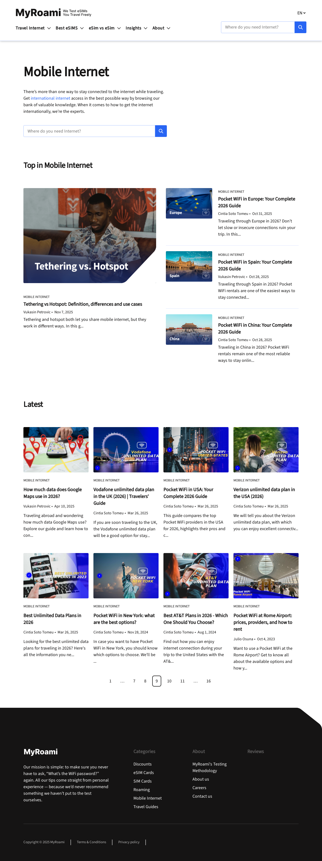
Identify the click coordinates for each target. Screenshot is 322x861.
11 (182, 681)
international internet (51, 98)
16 (208, 681)
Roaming (141, 790)
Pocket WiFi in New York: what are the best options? (124, 619)
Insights (137, 28)
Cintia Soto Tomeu (233, 213)
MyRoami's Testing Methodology (209, 767)
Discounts (142, 764)
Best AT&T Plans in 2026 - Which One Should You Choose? (195, 619)
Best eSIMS (70, 28)
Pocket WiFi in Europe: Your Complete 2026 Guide (256, 202)
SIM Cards (142, 781)
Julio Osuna (243, 639)
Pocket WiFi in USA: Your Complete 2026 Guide (188, 493)
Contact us (202, 796)
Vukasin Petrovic (36, 312)
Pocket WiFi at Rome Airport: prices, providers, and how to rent (262, 622)
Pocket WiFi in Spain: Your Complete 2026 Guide (255, 265)
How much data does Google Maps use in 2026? (52, 493)
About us (200, 779)
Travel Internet (33, 28)
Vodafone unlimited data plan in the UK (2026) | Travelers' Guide (123, 496)
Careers (199, 788)
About (161, 28)
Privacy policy (129, 842)
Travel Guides (145, 807)
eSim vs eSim (105, 28)
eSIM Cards (143, 773)
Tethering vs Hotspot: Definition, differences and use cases (83, 304)
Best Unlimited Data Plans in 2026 (52, 619)
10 (169, 681)
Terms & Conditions (91, 842)
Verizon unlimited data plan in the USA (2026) (264, 493)
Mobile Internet (36, 297)
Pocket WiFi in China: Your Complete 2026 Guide (255, 328)
